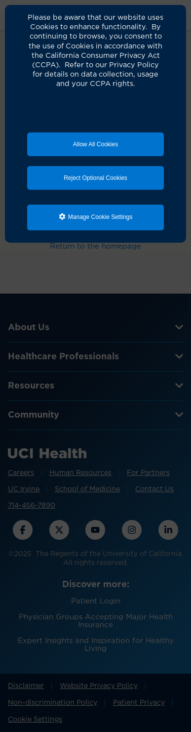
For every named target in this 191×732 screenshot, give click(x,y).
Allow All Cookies (95, 144)
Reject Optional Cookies (95, 177)
